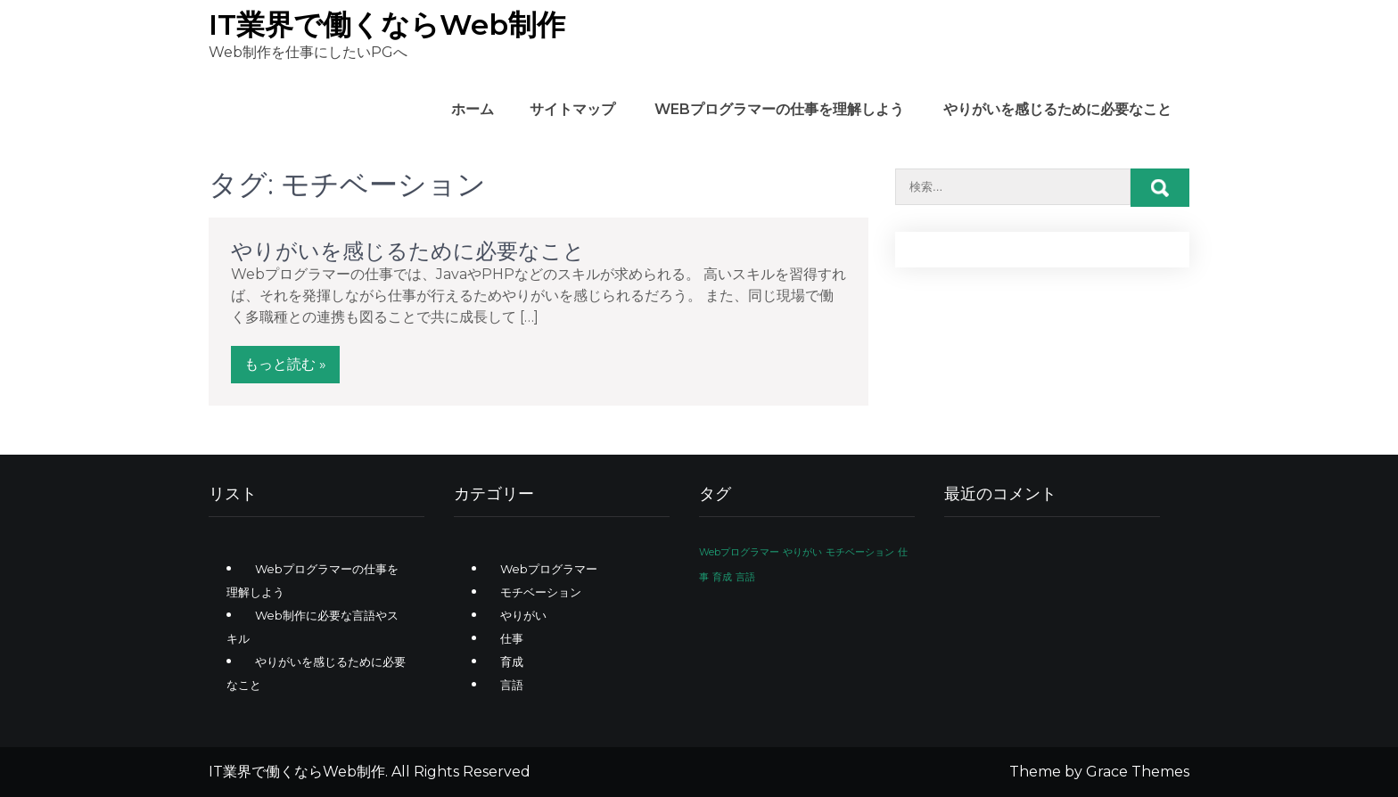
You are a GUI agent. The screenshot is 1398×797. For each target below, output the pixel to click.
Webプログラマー (548, 569)
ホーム (472, 109)
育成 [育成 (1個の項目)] (722, 577)
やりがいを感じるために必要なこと (1057, 109)
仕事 (511, 638)
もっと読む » (285, 364)
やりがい (523, 615)
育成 (511, 661)
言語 (511, 685)
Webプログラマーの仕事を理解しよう (779, 109)
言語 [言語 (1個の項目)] (745, 577)
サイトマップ (572, 109)
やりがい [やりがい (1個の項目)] (802, 552)
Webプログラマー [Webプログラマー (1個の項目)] (739, 552)
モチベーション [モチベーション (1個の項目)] (860, 552)
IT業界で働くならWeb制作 (387, 24)
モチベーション (540, 592)
